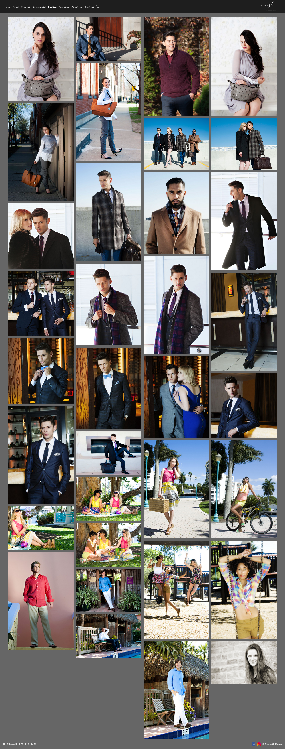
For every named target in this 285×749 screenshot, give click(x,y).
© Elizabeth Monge (272, 744)
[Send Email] (4, 744)
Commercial (39, 6)
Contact (89, 6)
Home (7, 6)
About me (76, 6)
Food (16, 6)
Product (25, 6)
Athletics (64, 6)
